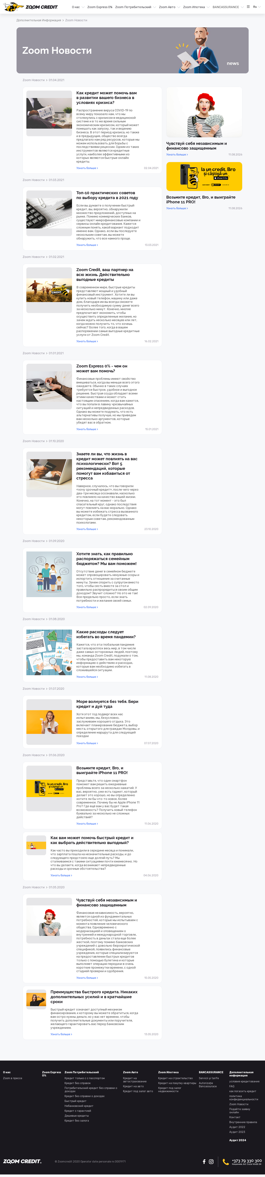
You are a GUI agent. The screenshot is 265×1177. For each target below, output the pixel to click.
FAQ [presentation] (231, 1086)
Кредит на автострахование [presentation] (135, 1080)
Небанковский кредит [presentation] (79, 1106)
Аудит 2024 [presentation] (237, 1140)
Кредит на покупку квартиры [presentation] (177, 1083)
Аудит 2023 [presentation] (237, 1132)
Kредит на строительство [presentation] (175, 1078)
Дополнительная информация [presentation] (38, 20)
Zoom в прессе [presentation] (12, 1078)
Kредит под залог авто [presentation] (138, 1091)
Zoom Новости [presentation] (238, 1104)
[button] (78, 7)
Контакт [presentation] (234, 1117)
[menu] (154, 7)
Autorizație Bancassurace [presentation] (208, 1085)
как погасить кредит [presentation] (242, 1091)
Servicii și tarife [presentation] (209, 1078)
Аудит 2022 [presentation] (237, 1127)
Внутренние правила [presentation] (243, 1122)
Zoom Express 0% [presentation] (99, 7)
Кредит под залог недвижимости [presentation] (169, 1089)
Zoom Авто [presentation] (167, 7)
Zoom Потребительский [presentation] (133, 7)
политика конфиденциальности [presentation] (243, 1098)
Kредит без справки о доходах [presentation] (85, 1096)
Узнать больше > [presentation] (87, 168)
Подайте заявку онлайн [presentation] (239, 1111)
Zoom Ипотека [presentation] (194, 7)
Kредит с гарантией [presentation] (78, 1110)
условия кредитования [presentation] (244, 1081)
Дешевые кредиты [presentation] (77, 1115)
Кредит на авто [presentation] (133, 1086)
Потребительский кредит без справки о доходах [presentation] (91, 1089)
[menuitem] (78, 7)
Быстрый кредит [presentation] (76, 1101)
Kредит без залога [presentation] (77, 1120)
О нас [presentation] (76, 7)
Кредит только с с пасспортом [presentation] (85, 1078)
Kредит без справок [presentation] (78, 1083)
